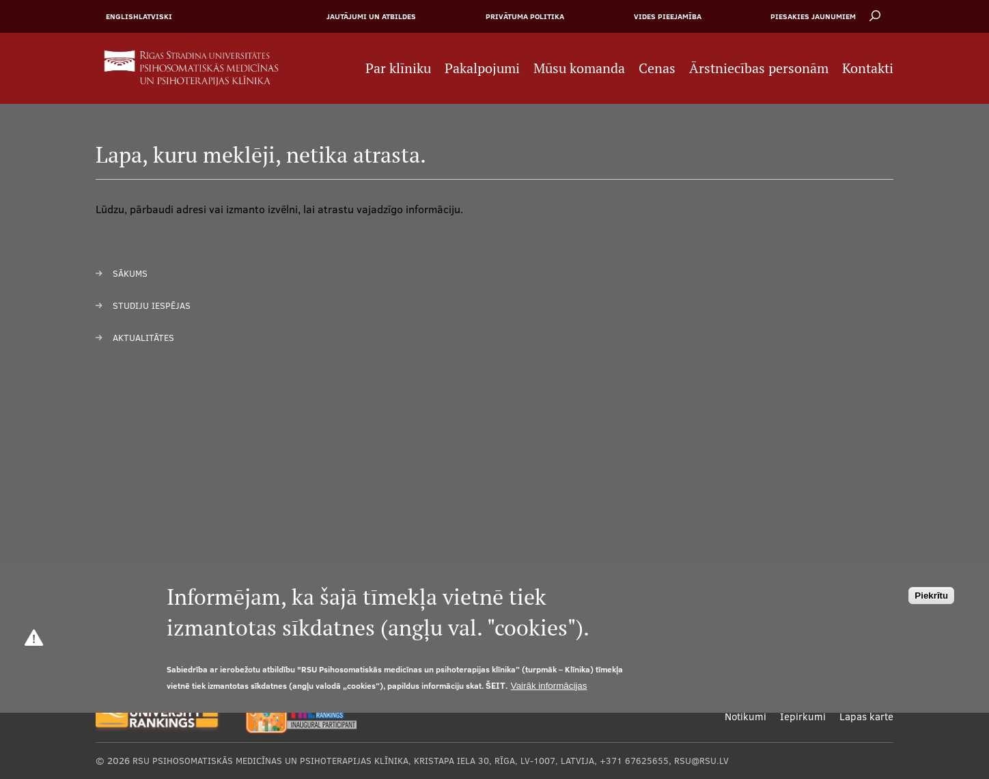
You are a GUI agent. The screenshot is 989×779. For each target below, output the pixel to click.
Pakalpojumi (482, 68)
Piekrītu (931, 595)
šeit (495, 685)
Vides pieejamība (667, 16)
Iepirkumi (803, 716)
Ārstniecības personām (758, 68)
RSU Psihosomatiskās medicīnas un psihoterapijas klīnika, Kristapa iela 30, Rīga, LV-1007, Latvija (363, 760)
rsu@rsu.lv (701, 760)
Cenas (657, 68)
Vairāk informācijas (549, 686)
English (122, 16)
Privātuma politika (525, 16)
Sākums (130, 273)
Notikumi (745, 716)
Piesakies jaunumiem (813, 16)
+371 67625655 (634, 760)
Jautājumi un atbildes (371, 16)
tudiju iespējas (154, 305)
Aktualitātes (143, 337)
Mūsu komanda (579, 68)
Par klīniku (398, 68)
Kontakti (867, 68)
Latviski (155, 16)
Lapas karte (866, 716)
